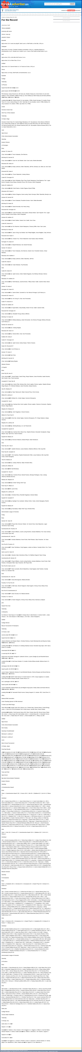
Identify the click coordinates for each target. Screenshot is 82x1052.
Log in (6, 10)
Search (72, 4)
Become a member (12, 10)
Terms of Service (23, 1051)
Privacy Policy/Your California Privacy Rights (38, 1051)
